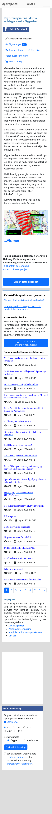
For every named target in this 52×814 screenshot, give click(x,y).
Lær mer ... (11, 774)
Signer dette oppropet (26, 334)
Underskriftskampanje (18, 90)
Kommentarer (14, 102)
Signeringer (16, 96)
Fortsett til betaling (16, 799)
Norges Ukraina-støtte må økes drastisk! (24, 352)
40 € (9, 783)
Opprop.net (9, 4)
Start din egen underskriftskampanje (26, 395)
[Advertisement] (26, 38)
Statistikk (34, 102)
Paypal (14, 792)
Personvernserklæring (17, 108)
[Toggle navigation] (46, 4)
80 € (19, 783)
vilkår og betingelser (18, 809)
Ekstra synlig (14, 113)
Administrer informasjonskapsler (25, 684)
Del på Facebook (15, 81)
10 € (18, 779)
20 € (29, 779)
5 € (8, 779)
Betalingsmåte (11, 789)
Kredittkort (32, 792)
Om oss (12, 687)
